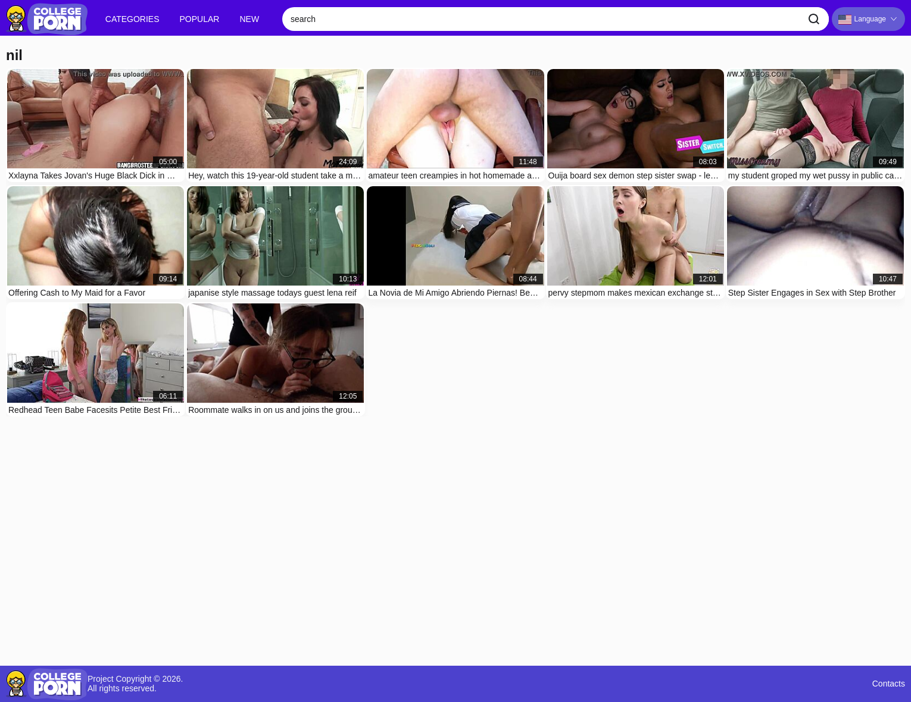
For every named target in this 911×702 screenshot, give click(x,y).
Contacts (888, 683)
